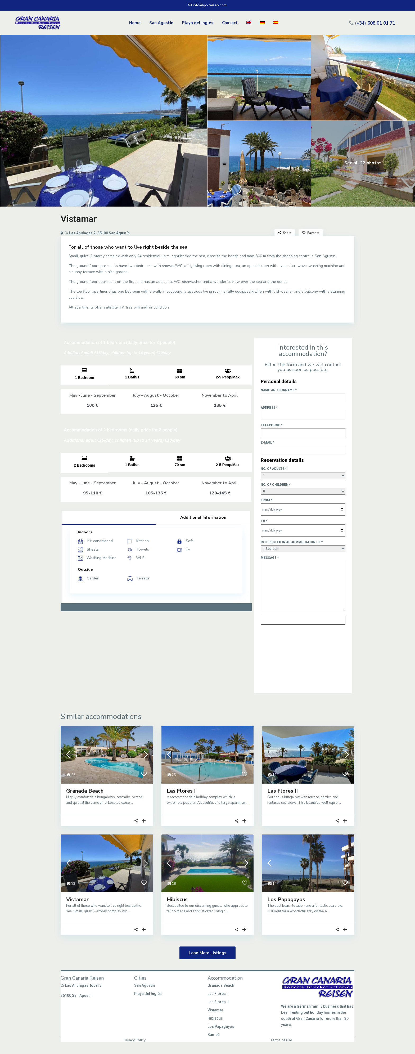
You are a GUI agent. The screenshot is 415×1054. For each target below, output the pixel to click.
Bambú (214, 1035)
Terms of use (281, 1040)
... (131, 802)
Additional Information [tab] (203, 517)
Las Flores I (181, 790)
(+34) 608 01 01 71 (375, 23)
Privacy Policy (134, 1040)
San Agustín (161, 22)
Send (303, 620)
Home (135, 22)
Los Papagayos (286, 899)
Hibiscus (177, 899)
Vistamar (77, 899)
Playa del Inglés (197, 22)
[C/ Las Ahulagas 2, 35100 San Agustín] (156, 656)
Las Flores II (282, 790)
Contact (230, 22)
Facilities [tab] (109, 517)
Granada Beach (84, 790)
